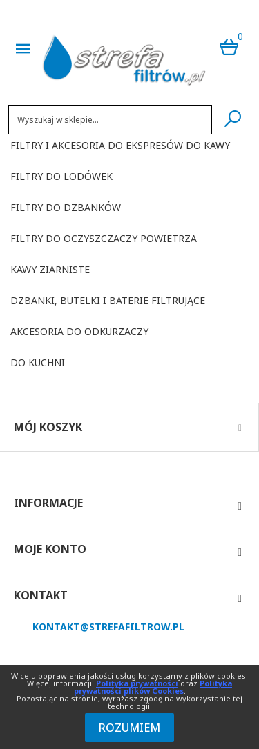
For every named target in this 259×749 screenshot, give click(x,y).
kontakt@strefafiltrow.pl (108, 626)
